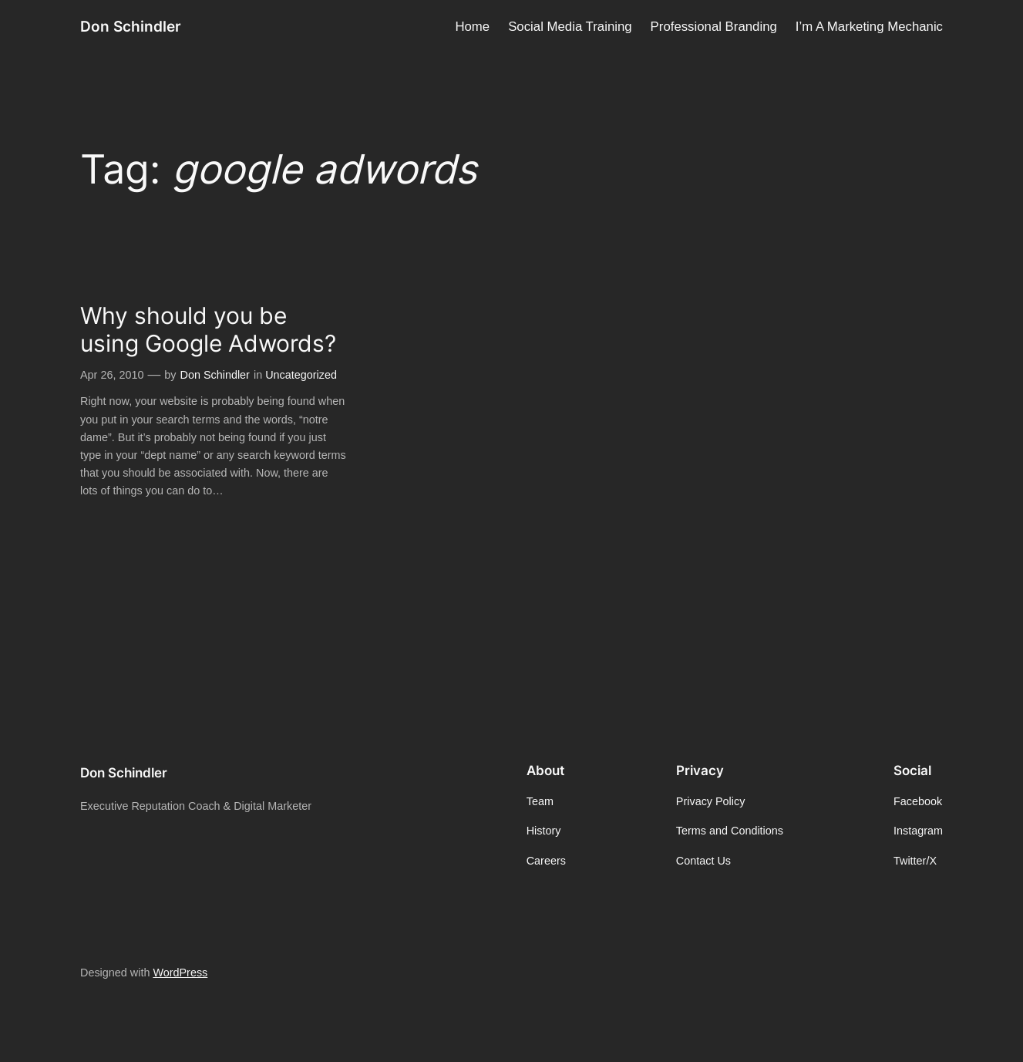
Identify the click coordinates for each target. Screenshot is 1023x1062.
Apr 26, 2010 (111, 375)
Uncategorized (301, 375)
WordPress (180, 972)
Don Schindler (130, 26)
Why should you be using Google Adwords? (208, 329)
